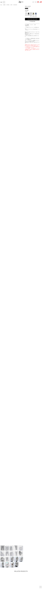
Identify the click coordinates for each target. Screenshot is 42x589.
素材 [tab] (35, 24)
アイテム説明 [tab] (27, 24)
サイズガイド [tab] (31, 24)
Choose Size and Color (32, 19)
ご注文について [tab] (27, 25)
